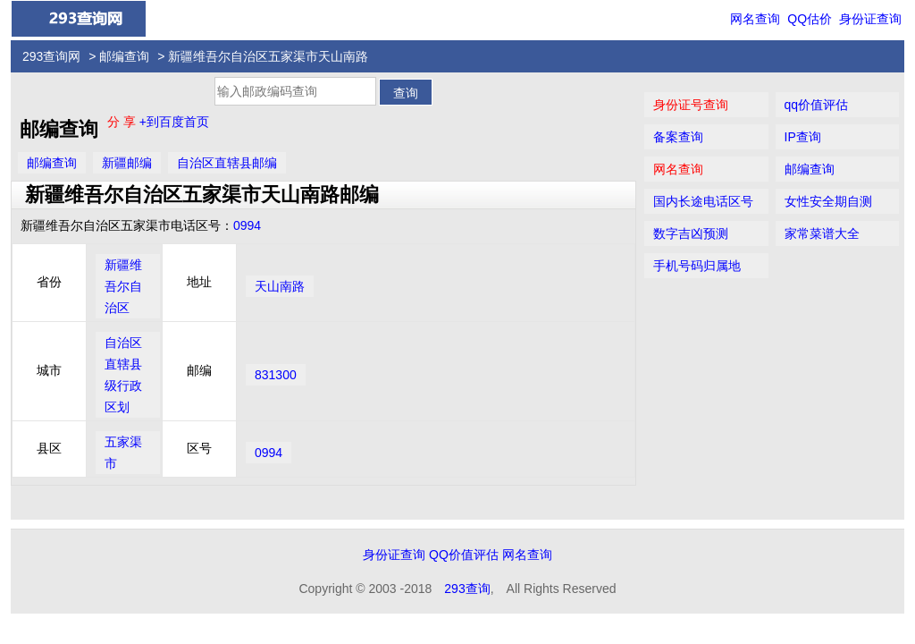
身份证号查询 (690, 104)
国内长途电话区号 (703, 201)
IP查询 (803, 137)
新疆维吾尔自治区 (123, 286)
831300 (276, 375)
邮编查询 (124, 56)
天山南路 (280, 286)
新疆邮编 (127, 163)
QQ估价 (809, 19)
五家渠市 (123, 452)
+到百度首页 (174, 121)
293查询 (467, 588)
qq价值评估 (817, 104)
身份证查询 (870, 19)
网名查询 (755, 19)
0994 (247, 225)
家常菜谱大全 (822, 233)
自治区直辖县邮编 (227, 163)
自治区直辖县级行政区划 (123, 374)
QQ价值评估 (464, 554)
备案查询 (678, 137)
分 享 (123, 121)
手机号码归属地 (697, 265)
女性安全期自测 (828, 201)
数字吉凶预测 (690, 233)
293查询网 (51, 56)
